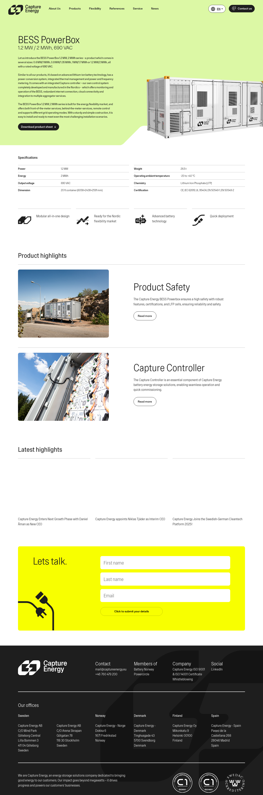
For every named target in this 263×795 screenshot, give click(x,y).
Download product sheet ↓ (38, 126)
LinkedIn (217, 669)
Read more (145, 316)
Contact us (242, 8)
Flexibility (95, 8)
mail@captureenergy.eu (110, 669)
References (116, 8)
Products (75, 8)
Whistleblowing (183, 679)
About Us (54, 8)
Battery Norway (144, 669)
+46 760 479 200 (106, 674)
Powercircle (141, 674)
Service (138, 8)
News (155, 8)
